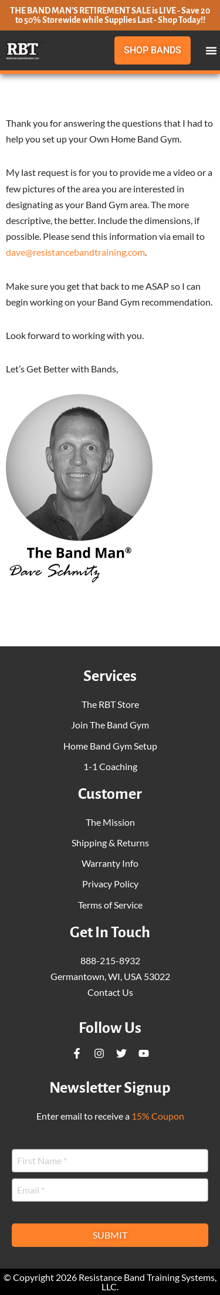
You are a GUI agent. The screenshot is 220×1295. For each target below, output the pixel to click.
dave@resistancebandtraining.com (75, 251)
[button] (211, 50)
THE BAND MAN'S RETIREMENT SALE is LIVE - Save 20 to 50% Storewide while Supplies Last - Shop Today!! (110, 15)
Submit (110, 1234)
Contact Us (110, 992)
